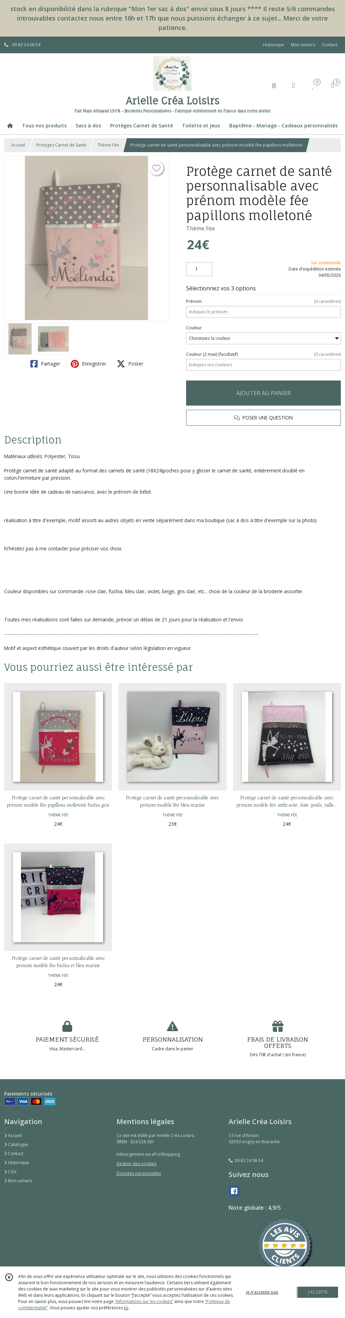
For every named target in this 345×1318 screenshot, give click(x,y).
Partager (45, 364)
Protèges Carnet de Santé (61, 145)
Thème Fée (108, 145)
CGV (10, 1172)
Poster (130, 364)
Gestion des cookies (136, 1164)
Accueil (18, 145)
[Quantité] (199, 269)
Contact (329, 45)
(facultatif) (263, 354)
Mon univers (18, 1181)
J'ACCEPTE (318, 1292)
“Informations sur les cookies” (144, 1301)
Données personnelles (138, 1173)
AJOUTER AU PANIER (263, 393)
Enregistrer (88, 364)
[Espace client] (293, 85)
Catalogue (16, 1144)
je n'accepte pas (262, 1292)
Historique (16, 1163)
